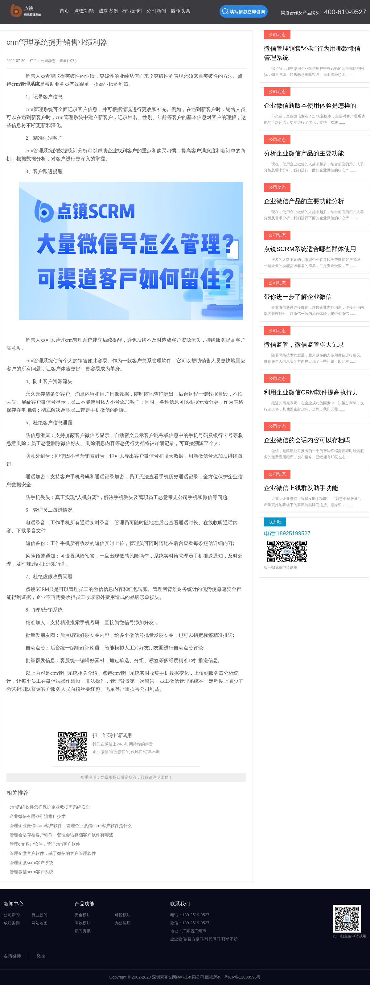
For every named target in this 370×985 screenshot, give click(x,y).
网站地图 (39, 923)
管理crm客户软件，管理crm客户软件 (45, 844)
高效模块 (83, 923)
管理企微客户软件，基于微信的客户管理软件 (53, 853)
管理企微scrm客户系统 (31, 862)
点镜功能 (84, 11)
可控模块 (123, 915)
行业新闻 (132, 11)
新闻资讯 (83, 931)
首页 (64, 11)
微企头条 (181, 11)
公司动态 (48, 61)
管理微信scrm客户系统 (31, 871)
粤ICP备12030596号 (242, 977)
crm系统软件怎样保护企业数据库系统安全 (50, 807)
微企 (41, 956)
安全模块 (83, 915)
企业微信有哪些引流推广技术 (38, 816)
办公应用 (123, 923)
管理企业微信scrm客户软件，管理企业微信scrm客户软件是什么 (71, 825)
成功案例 (108, 11)
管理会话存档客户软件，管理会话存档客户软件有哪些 (61, 834)
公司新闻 (156, 11)
